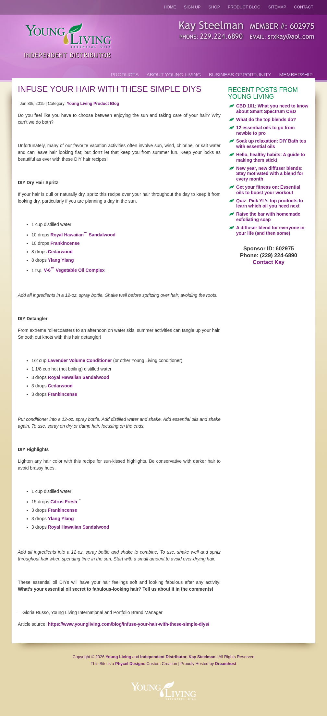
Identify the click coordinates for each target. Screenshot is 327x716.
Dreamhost (225, 663)
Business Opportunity (240, 74)
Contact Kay (269, 262)
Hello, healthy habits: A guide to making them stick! (270, 157)
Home (170, 7)
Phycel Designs (130, 663)
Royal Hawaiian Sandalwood (82, 234)
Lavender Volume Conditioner (80, 360)
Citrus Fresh (63, 501)
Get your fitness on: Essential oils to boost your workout (268, 189)
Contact (303, 7)
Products (125, 74)
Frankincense (64, 243)
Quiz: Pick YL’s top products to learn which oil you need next (269, 203)
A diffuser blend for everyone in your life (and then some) (270, 230)
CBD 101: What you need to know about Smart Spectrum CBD (272, 108)
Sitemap (277, 7)
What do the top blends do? (266, 119)
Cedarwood (60, 251)
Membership (296, 74)
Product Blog (244, 7)
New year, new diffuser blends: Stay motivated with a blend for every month (269, 174)
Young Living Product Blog (93, 103)
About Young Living (174, 74)
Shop (214, 7)
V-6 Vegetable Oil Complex (74, 270)
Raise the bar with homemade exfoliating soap (268, 216)
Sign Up (192, 7)
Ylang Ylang (61, 260)
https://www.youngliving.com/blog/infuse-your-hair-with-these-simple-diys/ (128, 624)
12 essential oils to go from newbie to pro (265, 130)
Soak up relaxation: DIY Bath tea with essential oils (271, 143)
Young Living (118, 657)
